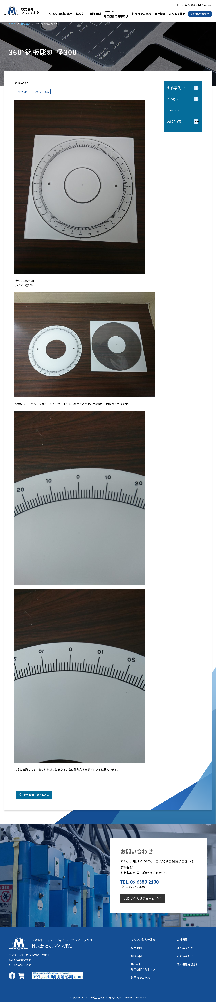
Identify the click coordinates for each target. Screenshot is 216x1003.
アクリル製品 (44, 92)
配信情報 (26, 23)
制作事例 (23, 92)
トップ (12, 23)
